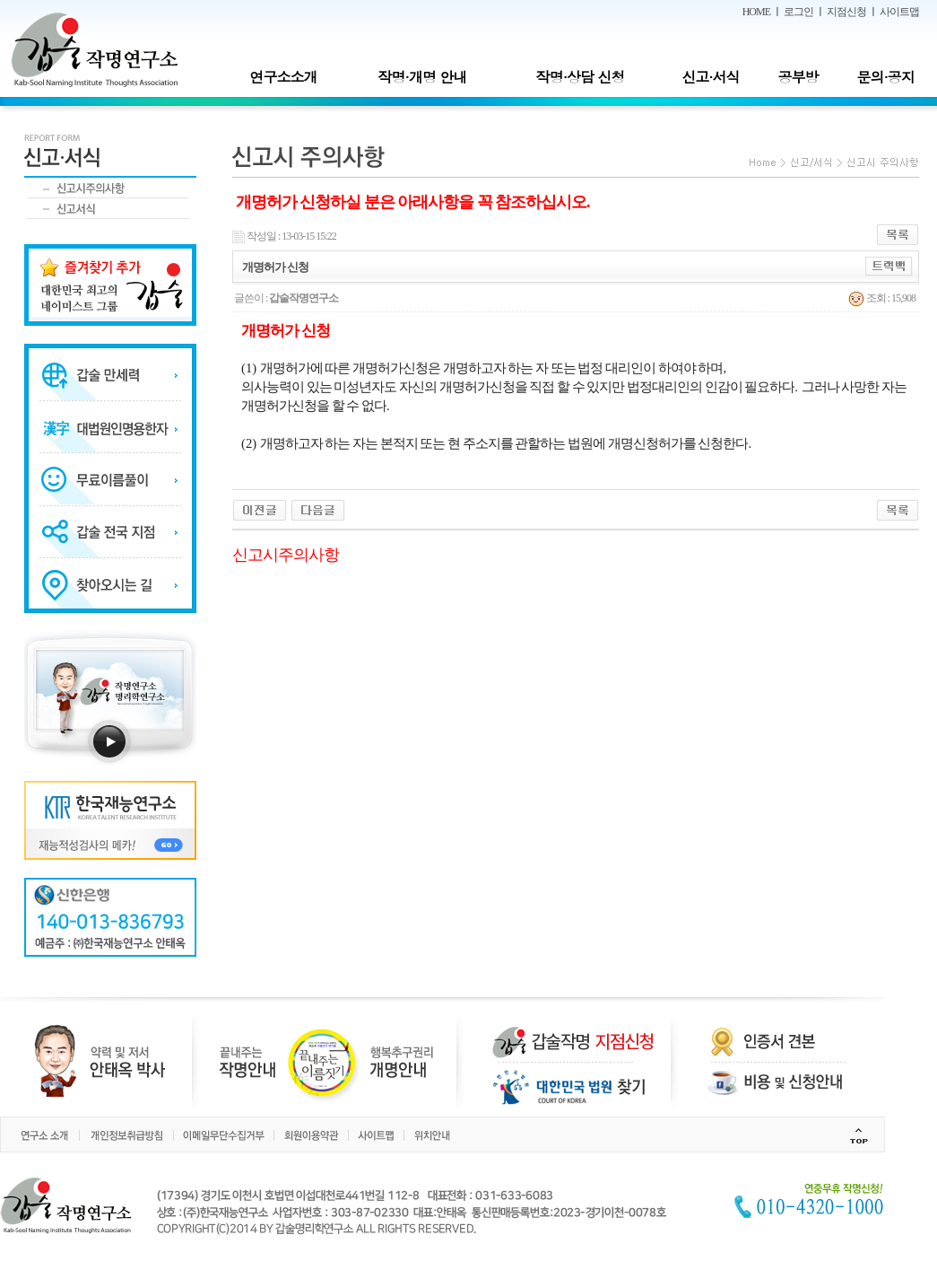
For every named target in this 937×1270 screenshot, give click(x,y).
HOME (756, 11)
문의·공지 (885, 76)
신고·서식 (710, 76)
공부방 (798, 76)
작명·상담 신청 (580, 76)
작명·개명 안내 (422, 76)
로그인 (798, 11)
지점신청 (846, 11)
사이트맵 (899, 11)
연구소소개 (283, 76)
